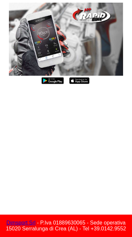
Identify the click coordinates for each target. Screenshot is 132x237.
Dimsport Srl (21, 222)
